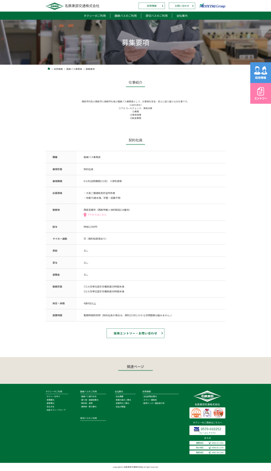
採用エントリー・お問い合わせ (135, 333)
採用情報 (152, 5)
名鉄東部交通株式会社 (72, 5)
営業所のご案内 (122, 403)
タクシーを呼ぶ (53, 396)
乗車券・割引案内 (88, 406)
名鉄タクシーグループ (56, 409)
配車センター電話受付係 (153, 403)
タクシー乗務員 (150, 399)
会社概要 (119, 396)
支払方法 (50, 406)
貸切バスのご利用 (157, 15)
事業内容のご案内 (123, 399)
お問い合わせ (182, 5)
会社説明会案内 (150, 396)
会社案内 (182, 15)
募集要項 (90, 69)
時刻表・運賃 (87, 403)
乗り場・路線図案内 (89, 399)
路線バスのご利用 (126, 15)
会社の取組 (120, 406)
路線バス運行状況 (88, 396)
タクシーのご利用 (95, 15)
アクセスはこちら (95, 214)
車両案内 (50, 399)
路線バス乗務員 (74, 69)
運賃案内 (50, 403)
